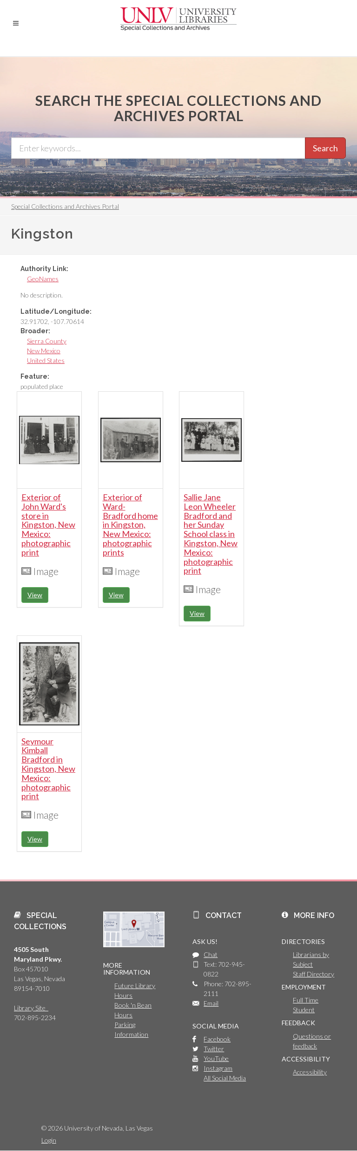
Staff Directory (313, 974)
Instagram (218, 1068)
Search (325, 148)
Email (211, 1003)
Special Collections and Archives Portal (65, 206)
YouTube (216, 1058)
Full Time (305, 1000)
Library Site (31, 1008)
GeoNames (43, 279)
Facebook (217, 1039)
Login (48, 1140)
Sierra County (46, 341)
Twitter (214, 1049)
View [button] (34, 595)
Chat (211, 954)
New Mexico (43, 351)
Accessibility (310, 1072)
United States (46, 360)
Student (304, 1010)
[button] (15, 23)
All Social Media (225, 1078)
